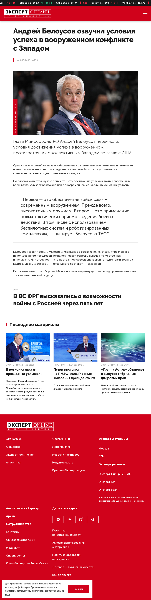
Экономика (13, 365)
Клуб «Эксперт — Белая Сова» (27, 563)
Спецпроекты (15, 555)
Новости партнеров (65, 454)
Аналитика (13, 462)
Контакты (12, 532)
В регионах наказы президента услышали (24, 372)
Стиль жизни (61, 439)
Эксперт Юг (107, 482)
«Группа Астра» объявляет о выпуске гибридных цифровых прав (122, 374)
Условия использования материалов (68, 545)
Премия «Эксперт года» (68, 470)
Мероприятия (62, 365)
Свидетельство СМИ (20, 539)
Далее (16, 289)
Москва (104, 448)
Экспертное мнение (20, 454)
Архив (10, 516)
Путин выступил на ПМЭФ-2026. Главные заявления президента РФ (74, 374)
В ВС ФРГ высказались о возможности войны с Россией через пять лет (67, 300)
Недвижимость (62, 462)
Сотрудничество (18, 524)
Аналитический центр (22, 508)
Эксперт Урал (108, 489)
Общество (13, 446)
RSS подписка (61, 575)
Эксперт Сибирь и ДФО (115, 474)
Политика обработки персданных (66, 557)
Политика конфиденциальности (67, 532)
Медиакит (13, 547)
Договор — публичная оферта (73, 567)
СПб (102, 456)
